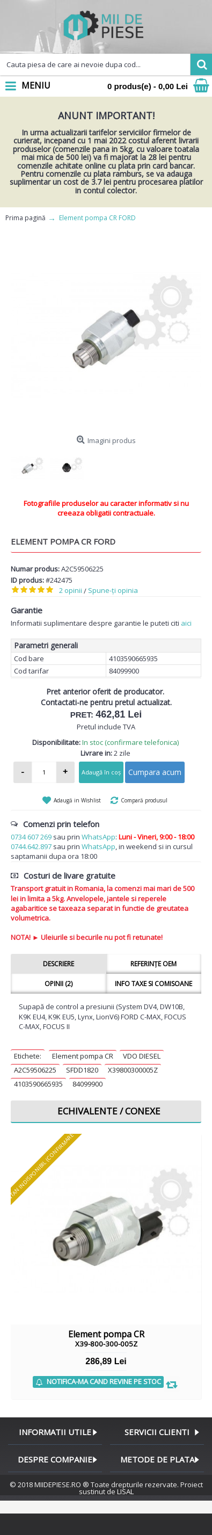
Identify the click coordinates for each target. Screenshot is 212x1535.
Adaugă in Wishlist (77, 800)
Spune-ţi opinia (113, 590)
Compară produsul (144, 800)
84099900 (87, 1084)
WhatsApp (98, 837)
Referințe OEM (153, 963)
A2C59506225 (35, 1070)
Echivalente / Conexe (108, 1111)
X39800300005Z (133, 1070)
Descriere (58, 963)
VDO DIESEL (141, 1056)
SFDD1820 (82, 1070)
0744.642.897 (31, 846)
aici (186, 623)
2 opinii (70, 590)
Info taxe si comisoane (153, 983)
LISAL (125, 1491)
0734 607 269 (31, 837)
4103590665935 (38, 1084)
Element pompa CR (82, 1056)
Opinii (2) (58, 983)
